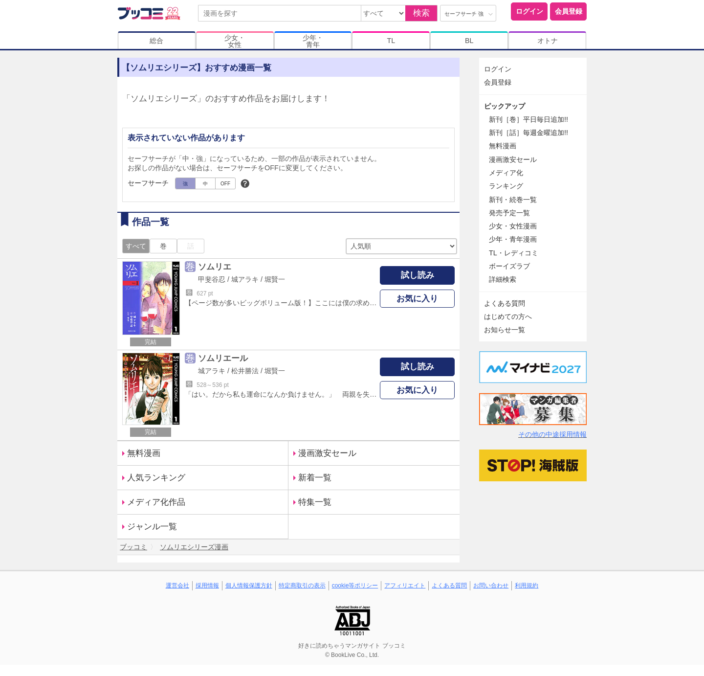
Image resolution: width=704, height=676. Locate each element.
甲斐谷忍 (211, 279)
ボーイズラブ (509, 266)
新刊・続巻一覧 (513, 199)
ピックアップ (504, 106)
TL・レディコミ (513, 253)
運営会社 (177, 585)
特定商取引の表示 (302, 585)
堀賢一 (274, 279)
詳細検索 (502, 279)
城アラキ (245, 279)
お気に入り (417, 298)
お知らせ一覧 (504, 330)
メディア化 (506, 173)
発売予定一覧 (509, 213)
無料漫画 (143, 453)
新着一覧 (314, 477)
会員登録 (568, 11)
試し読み (417, 275)
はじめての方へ (508, 316)
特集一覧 (314, 502)
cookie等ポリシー (355, 585)
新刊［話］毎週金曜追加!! (528, 132)
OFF (225, 183)
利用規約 (526, 585)
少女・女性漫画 (513, 226)
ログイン (529, 11)
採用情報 (207, 585)
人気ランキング (156, 477)
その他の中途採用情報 (552, 434)
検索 (421, 13)
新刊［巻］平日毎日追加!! (528, 119)
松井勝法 (245, 371)
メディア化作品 (156, 502)
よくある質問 (504, 303)
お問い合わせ (490, 585)
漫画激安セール (327, 453)
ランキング (506, 186)
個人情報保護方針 (248, 585)
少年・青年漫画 (513, 239)
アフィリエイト (404, 585)
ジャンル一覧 (152, 526)
